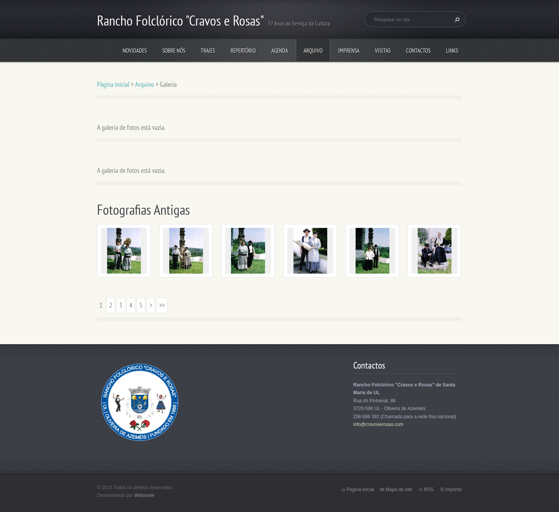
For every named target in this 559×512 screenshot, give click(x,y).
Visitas (383, 50)
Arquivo (313, 50)
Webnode (144, 495)
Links (452, 50)
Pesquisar (456, 19)
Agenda (279, 50)
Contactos (418, 50)
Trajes (208, 50)
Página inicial (113, 84)
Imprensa (348, 50)
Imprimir (453, 489)
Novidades (135, 50)
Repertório (243, 50)
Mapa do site (398, 489)
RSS (429, 489)
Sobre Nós (173, 50)
